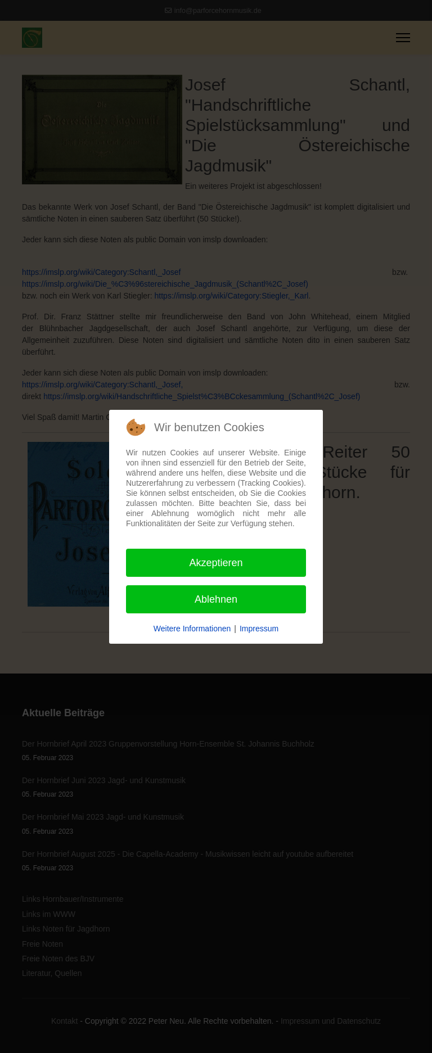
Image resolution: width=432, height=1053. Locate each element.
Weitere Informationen (192, 628)
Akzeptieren (215, 562)
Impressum (259, 628)
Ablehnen (216, 599)
